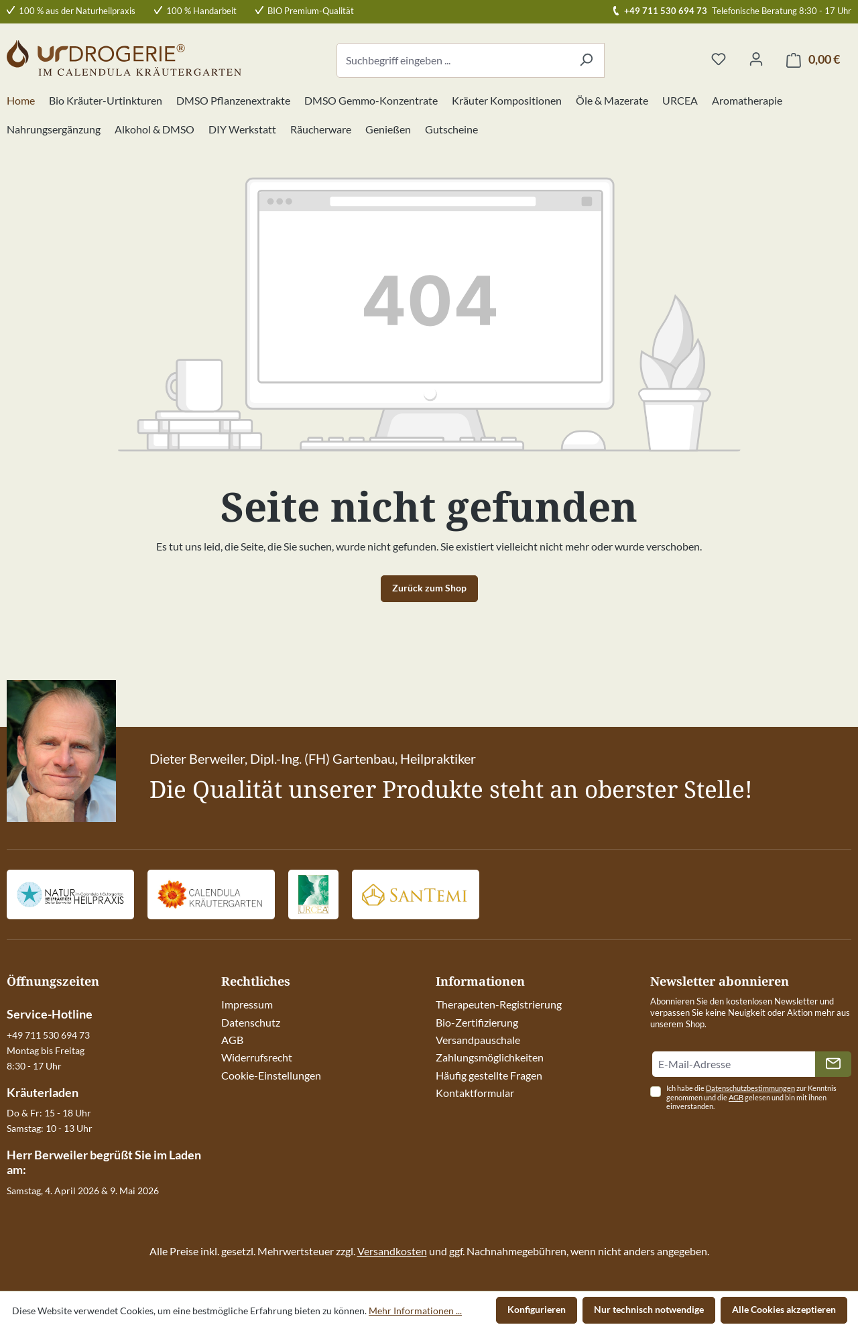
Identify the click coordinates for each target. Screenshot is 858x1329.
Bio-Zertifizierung (477, 1022)
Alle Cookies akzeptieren (784, 1309)
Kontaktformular (475, 1092)
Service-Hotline (50, 1013)
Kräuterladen (42, 1092)
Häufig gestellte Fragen (489, 1075)
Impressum (247, 1004)
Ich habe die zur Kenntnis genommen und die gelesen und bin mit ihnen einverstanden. (751, 1097)
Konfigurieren (536, 1309)
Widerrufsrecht (256, 1057)
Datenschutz (250, 1022)
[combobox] (452, 60)
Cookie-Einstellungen (271, 1075)
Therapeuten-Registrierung (499, 1004)
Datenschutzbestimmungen (750, 1088)
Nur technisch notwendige (649, 1309)
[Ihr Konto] (756, 59)
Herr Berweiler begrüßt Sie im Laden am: (104, 1162)
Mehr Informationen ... (415, 1310)
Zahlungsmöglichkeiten (490, 1057)
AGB (232, 1039)
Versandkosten (392, 1251)
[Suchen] (586, 60)
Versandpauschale (478, 1039)
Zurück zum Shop (429, 587)
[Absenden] (833, 1064)
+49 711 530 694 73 (665, 10)
